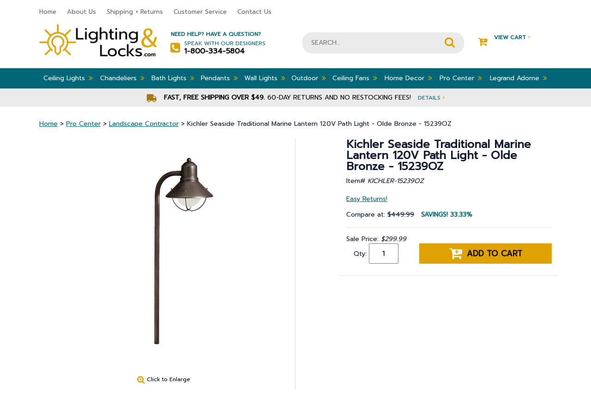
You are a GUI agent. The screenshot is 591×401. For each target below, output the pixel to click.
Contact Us (254, 11)
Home (47, 11)
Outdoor (308, 78)
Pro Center (461, 78)
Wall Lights (264, 78)
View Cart (504, 37)
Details (431, 97)
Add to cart (485, 253)
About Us (81, 11)
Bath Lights (172, 78)
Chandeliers (122, 78)
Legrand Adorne (518, 78)
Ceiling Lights (68, 78)
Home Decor (408, 78)
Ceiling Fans (354, 78)
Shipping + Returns (135, 11)
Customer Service (200, 11)
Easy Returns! (366, 199)
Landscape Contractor (144, 124)
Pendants (219, 78)
